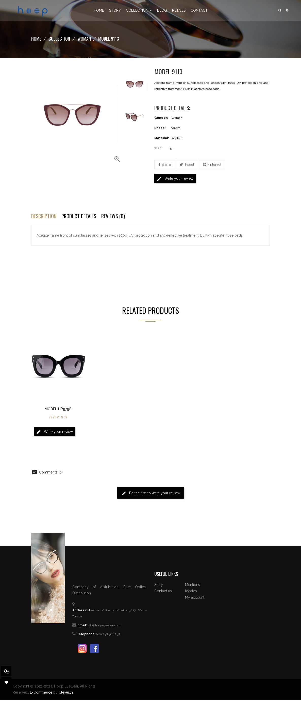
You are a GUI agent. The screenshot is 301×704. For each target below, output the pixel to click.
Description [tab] (43, 216)
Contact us (163, 591)
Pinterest (214, 164)
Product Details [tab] (78, 216)
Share (166, 164)
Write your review (175, 179)
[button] (287, 10)
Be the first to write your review (150, 493)
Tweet (189, 164)
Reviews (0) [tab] (113, 216)
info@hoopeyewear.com (104, 625)
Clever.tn (66, 692)
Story (158, 585)
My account (194, 597)
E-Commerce (41, 692)
